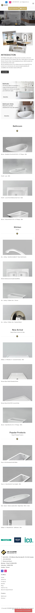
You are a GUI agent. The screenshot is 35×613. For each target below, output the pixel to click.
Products (3, 581)
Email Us (23, 8)
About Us (3, 579)
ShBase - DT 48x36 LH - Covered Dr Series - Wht (12, 359)
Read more (5, 72)
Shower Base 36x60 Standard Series (9, 381)
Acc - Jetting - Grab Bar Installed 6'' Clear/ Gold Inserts (13, 257)
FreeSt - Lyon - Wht (5, 176)
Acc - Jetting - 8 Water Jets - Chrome (9, 300)
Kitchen (3, 598)
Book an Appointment (7, 589)
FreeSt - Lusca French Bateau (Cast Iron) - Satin (12, 197)
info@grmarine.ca (24, 1)
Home (2, 577)
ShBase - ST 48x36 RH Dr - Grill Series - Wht (11, 527)
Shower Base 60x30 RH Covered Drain (10, 403)
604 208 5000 (15, 1)
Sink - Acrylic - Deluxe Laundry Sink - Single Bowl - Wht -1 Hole (15, 505)
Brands (3, 583)
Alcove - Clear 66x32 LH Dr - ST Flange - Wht (11, 424)
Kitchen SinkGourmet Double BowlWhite (10, 278)
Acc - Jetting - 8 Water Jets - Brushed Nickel (11, 322)
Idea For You (4, 587)
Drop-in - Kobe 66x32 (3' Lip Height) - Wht (11, 484)
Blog (2, 585)
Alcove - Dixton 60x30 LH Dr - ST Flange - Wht (12, 219)
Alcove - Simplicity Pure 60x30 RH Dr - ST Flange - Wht (14, 154)
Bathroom (3, 596)
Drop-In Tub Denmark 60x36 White (9, 462)
